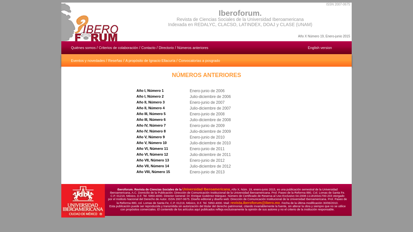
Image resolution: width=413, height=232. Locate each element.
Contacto (148, 48)
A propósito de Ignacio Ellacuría (151, 61)
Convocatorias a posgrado (199, 61)
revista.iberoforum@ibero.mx (255, 203)
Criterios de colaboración (118, 48)
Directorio (166, 48)
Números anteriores (192, 48)
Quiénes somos (83, 48)
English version (320, 48)
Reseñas (115, 61)
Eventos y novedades (88, 61)
